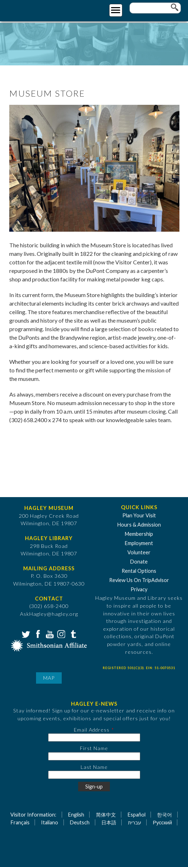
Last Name (94, 767)
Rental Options (139, 571)
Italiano (49, 822)
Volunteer (139, 552)
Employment (139, 543)
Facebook (37, 633)
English (76, 815)
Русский (162, 822)
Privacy (139, 589)
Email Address (92, 730)
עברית (134, 822)
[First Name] (94, 756)
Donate (139, 562)
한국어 (164, 815)
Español (137, 815)
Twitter (25, 633)
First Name (94, 748)
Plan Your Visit (139, 515)
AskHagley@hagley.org (49, 614)
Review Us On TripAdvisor (139, 580)
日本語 (108, 822)
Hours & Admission (139, 525)
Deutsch (80, 822)
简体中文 (106, 815)
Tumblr (72, 633)
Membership (139, 534)
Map (49, 678)
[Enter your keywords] (155, 8)
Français (20, 822)
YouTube (49, 633)
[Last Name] (94, 775)
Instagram (60, 633)
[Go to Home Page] (35, 9)
